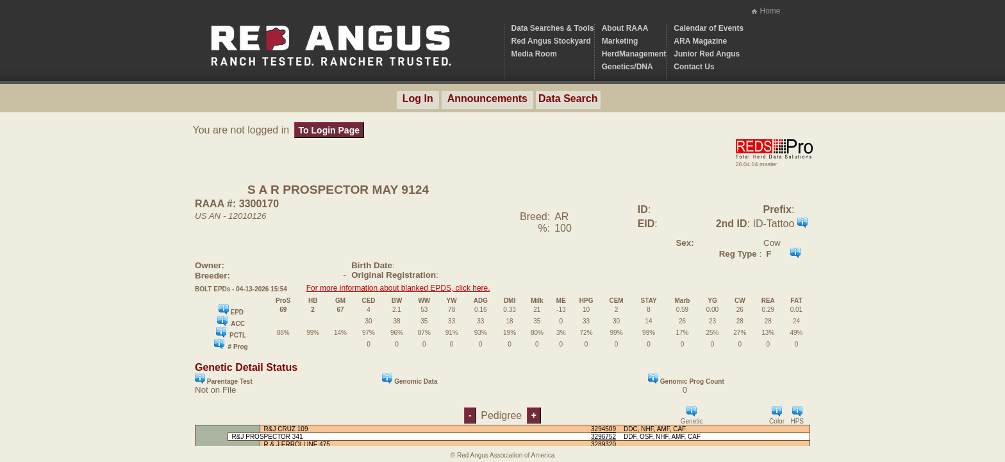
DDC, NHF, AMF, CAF (655, 428)
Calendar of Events (708, 28)
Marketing (620, 41)
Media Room (534, 53)
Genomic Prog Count (686, 379)
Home (770, 10)
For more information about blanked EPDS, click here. (398, 288)
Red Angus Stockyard (551, 41)
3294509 (603, 428)
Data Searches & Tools (552, 28)
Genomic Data (409, 379)
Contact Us (694, 66)
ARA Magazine (700, 41)
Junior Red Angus (707, 53)
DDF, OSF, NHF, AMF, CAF (662, 436)
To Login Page (329, 130)
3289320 (603, 444)
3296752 (603, 436)
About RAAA (625, 28)
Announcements (487, 98)
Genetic (691, 415)
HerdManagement (634, 53)
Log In (418, 98)
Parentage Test (224, 379)
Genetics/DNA (627, 66)
